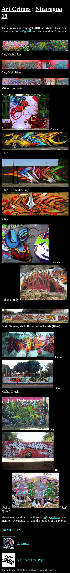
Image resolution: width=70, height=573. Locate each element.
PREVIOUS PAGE (12, 530)
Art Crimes (15, 8)
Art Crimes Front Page (22, 560)
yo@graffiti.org (28, 31)
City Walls (15, 543)
